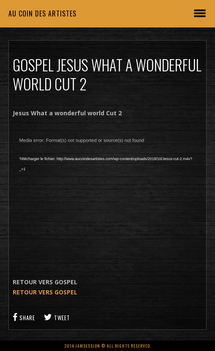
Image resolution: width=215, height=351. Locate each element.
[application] (107, 198)
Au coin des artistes (42, 13)
